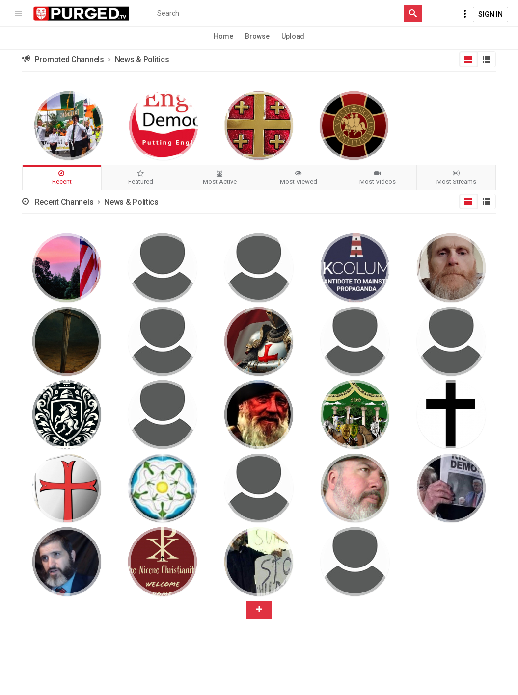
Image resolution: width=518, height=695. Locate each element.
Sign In (490, 14)
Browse (257, 36)
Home (223, 36)
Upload (292, 36)
